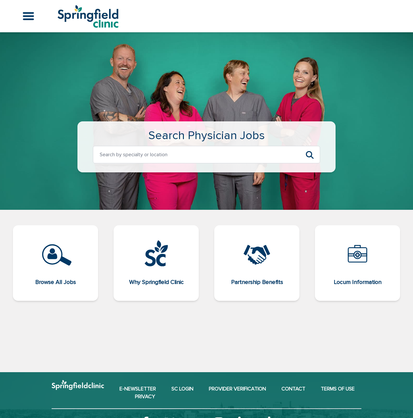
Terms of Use (338, 389)
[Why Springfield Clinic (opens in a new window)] (156, 263)
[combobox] (195, 154)
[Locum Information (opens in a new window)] (357, 263)
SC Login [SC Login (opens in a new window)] (182, 389)
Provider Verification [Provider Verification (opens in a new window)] (237, 389)
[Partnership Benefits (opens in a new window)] (256, 263)
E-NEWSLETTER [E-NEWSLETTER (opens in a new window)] (137, 389)
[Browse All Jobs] (55, 263)
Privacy (145, 396)
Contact (293, 389)
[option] (195, 154)
